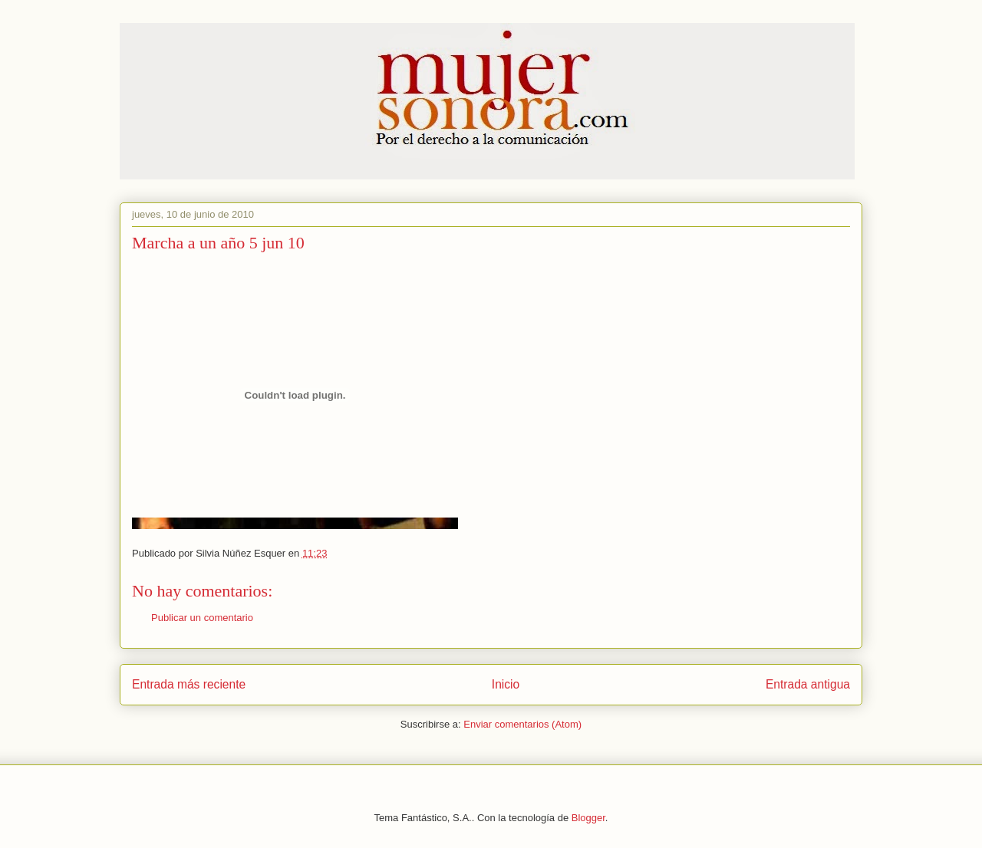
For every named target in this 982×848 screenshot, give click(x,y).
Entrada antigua (808, 684)
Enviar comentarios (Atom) (522, 724)
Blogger (588, 817)
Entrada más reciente (189, 684)
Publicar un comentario (202, 617)
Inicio (505, 684)
